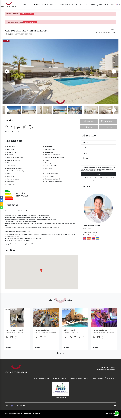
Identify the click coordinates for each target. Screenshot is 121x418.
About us (79, 4)
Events (92, 4)
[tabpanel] (17, 330)
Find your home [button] (34, 4)
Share (89, 127)
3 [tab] (63, 353)
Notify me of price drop (105, 32)
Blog (85, 4)
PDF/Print (108, 127)
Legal (22, 413)
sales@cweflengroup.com (106, 370)
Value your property (66, 4)
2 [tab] (60, 353)
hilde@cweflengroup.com (92, 235)
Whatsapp (89, 121)
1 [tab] (58, 353)
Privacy (26, 413)
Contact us (102, 4)
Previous (6, 71)
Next (115, 71)
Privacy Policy (92, 169)
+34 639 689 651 (90, 232)
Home (25, 4)
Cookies (31, 413)
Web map (37, 413)
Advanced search (27, 13)
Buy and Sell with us (49, 4)
